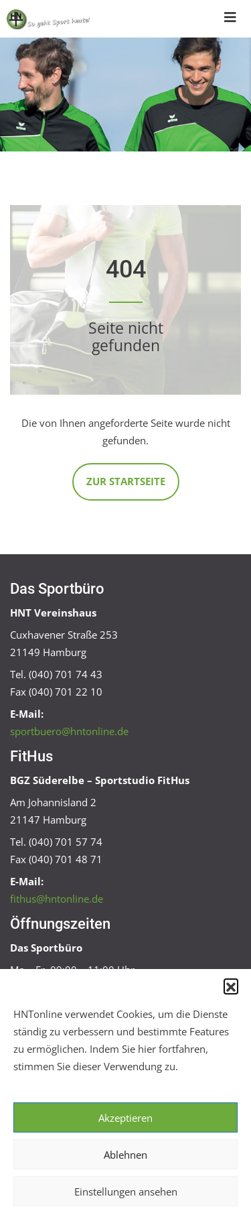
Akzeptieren (125, 1117)
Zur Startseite (125, 481)
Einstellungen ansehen (125, 1191)
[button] (231, 985)
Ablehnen (125, 1154)
